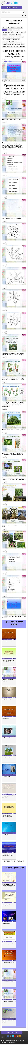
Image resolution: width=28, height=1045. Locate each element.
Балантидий (5, 835)
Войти (24, 15)
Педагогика (22, 39)
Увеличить (22, 60)
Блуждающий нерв (7, 699)
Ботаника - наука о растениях (9, 982)
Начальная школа (10, 37)
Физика (17, 42)
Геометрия (16, 30)
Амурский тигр (6, 718)
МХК (3, 37)
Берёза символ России (7, 757)
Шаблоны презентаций (7, 46)
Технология (12, 42)
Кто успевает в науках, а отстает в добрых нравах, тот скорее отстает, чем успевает (9, 886)
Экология (16, 46)
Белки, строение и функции (8, 641)
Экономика (21, 46)
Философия (11, 44)
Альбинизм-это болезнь (8, 738)
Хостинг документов (11, 1042)
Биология (4, 30)
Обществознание (6, 39)
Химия (17, 44)
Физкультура (5, 44)
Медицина (17, 34)
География (10, 30)
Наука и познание (6, 923)
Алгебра (4, 27)
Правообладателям (10, 1041)
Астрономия (18, 27)
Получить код (6, 60)
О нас (3, 1041)
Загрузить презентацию (12, 7)
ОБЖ (16, 37)
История (22, 32)
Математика (11, 34)
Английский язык (11, 27)
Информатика (16, 32)
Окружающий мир (15, 39)
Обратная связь (20, 1041)
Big (12, 2)
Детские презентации (7, 32)
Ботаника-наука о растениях (8, 962)
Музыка (22, 34)
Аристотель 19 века (7, 776)
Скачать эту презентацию (14, 57)
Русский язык (5, 42)
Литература (5, 34)
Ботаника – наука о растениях (9, 1001)
